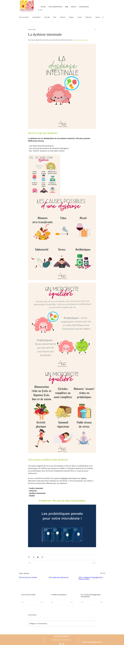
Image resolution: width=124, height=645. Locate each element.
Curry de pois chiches (28, 595)
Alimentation (36, 17)
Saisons (97, 17)
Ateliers (71, 17)
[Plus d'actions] (95, 29)
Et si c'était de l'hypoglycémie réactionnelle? (91, 595)
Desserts (62, 17)
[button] (103, 17)
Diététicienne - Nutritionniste (61, 640)
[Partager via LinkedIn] (38, 557)
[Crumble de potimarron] (62, 584)
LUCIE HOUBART (61, 636)
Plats (54, 17)
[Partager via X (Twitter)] (33, 557)
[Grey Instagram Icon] (41, 10)
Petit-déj (47, 17)
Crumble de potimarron (58, 595)
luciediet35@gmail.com (94, 642)
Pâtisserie (88, 17)
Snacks (79, 17)
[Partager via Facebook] (29, 557)
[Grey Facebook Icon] (39, 10)
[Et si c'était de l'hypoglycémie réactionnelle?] (92, 584)
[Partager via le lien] (42, 557)
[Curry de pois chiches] (32, 584)
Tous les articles (24, 17)
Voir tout (102, 573)
